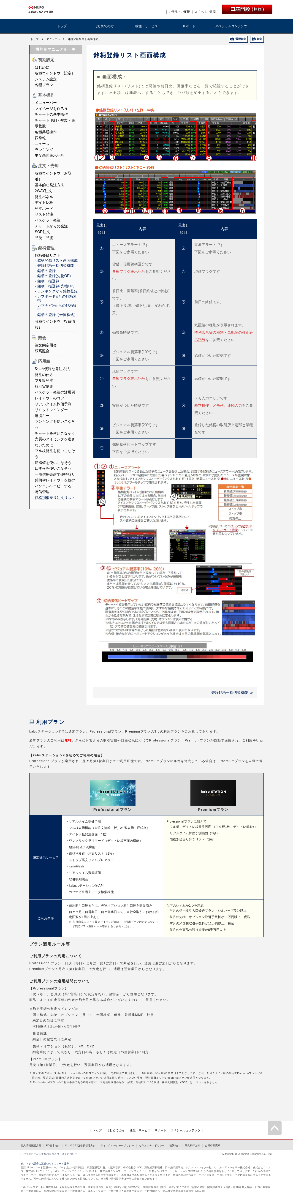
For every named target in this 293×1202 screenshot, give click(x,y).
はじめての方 (104, 26)
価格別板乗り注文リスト (55, 498)
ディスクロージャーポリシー (117, 1145)
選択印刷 (240, 39)
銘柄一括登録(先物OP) (55, 286)
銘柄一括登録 (48, 281)
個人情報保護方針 (31, 1145)
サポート (188, 26)
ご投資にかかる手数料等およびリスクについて (50, 1154)
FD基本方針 (53, 1145)
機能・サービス (146, 26)
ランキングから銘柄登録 (57, 291)
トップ (62, 26)
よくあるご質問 (205, 12)
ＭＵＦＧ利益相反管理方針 (80, 1145)
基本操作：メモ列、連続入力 (218, 405)
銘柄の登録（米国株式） (57, 315)
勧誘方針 (174, 1145)
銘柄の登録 (46, 271)
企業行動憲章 (212, 1145)
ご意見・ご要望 (179, 12)
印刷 (259, 39)
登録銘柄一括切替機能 (55, 265)
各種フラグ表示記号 (128, 271)
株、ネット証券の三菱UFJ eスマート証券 (45, 1163)
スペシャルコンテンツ (231, 26)
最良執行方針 (192, 1145)
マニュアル (53, 39)
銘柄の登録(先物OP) (54, 276)
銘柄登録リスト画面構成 (57, 260)
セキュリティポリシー (152, 1145)
